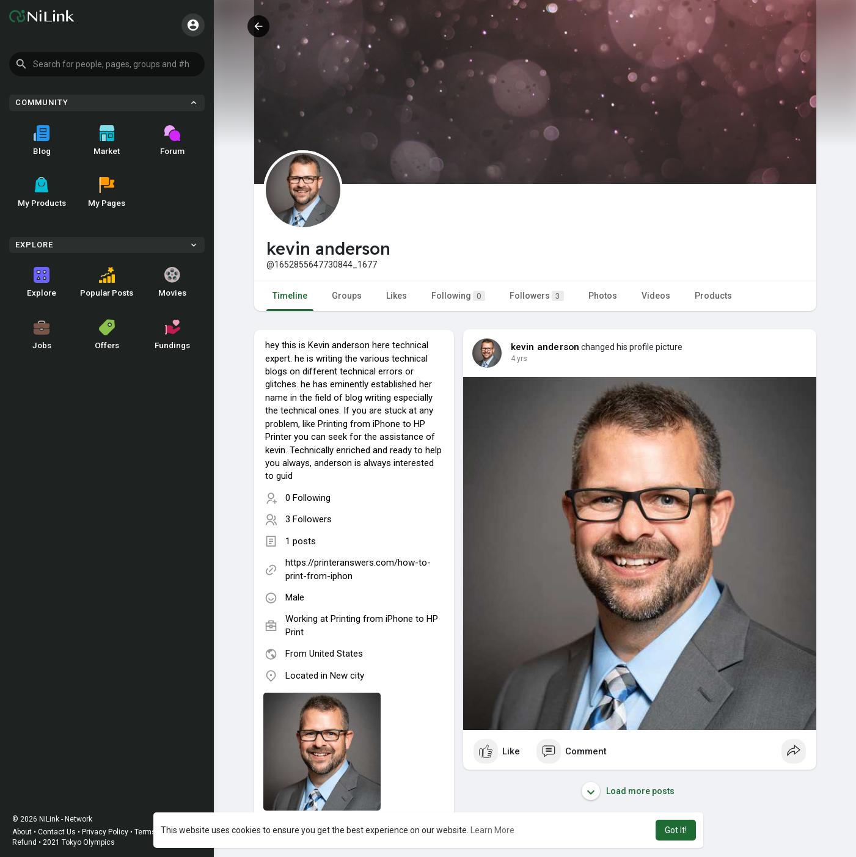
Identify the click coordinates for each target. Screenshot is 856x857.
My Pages (106, 192)
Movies (172, 282)
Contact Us (57, 832)
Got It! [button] (676, 830)
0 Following (308, 497)
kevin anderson (545, 346)
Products (713, 296)
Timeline (290, 296)
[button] (107, 64)
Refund (24, 842)
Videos (656, 296)
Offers (107, 334)
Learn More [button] (492, 830)
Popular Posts (106, 282)
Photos (602, 296)
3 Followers (308, 519)
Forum (172, 140)
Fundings (172, 334)
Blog (42, 140)
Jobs (41, 334)
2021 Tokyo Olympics (79, 842)
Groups (347, 296)
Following (458, 296)
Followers (537, 296)
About (22, 832)
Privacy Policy (105, 832)
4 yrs (519, 358)
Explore (41, 282)
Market (106, 140)
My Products (42, 192)
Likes (396, 296)
